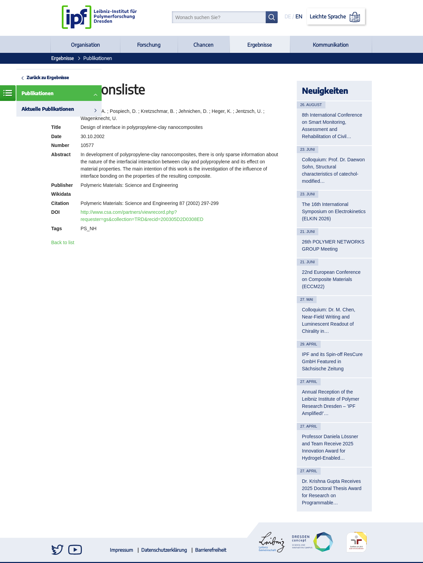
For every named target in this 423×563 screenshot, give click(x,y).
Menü (8, 93)
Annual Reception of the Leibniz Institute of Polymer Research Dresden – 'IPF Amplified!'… (330, 402)
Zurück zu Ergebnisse (48, 77)
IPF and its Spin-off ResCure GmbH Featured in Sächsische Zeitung (332, 361)
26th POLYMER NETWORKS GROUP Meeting (333, 245)
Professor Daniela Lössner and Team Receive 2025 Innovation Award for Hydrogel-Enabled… (330, 447)
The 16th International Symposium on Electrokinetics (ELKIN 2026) (334, 211)
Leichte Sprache (336, 17)
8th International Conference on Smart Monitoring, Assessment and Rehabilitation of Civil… (332, 125)
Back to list (62, 242)
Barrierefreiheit (210, 550)
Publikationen (37, 93)
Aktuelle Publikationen (47, 109)
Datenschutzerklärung (164, 550)
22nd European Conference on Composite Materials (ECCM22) (331, 279)
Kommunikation (331, 45)
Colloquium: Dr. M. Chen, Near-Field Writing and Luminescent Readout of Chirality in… (328, 320)
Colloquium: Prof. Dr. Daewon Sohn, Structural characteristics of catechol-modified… (333, 170)
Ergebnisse (259, 45)
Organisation (85, 45)
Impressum (121, 550)
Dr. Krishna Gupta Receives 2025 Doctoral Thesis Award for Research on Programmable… (332, 491)
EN (298, 16)
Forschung (148, 45)
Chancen (203, 45)
